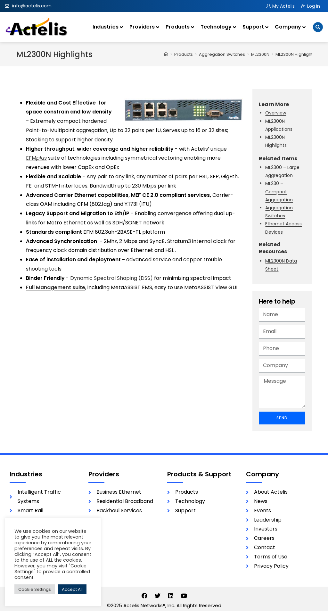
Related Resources (273, 248)
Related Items (278, 158)
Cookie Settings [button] (34, 589)
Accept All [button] (72, 589)
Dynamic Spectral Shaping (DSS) (111, 278)
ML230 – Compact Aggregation (279, 191)
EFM (36, 158)
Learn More (274, 104)
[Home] (166, 54)
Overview (275, 113)
